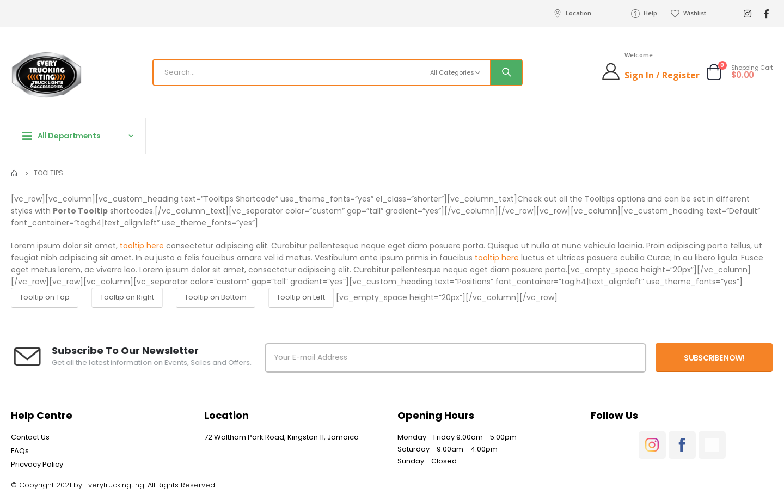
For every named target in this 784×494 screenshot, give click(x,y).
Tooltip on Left (301, 297)
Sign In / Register (662, 75)
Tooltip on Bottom (216, 297)
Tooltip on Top (45, 297)
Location (571, 13)
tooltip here (142, 245)
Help (643, 13)
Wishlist (688, 13)
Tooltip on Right (127, 297)
